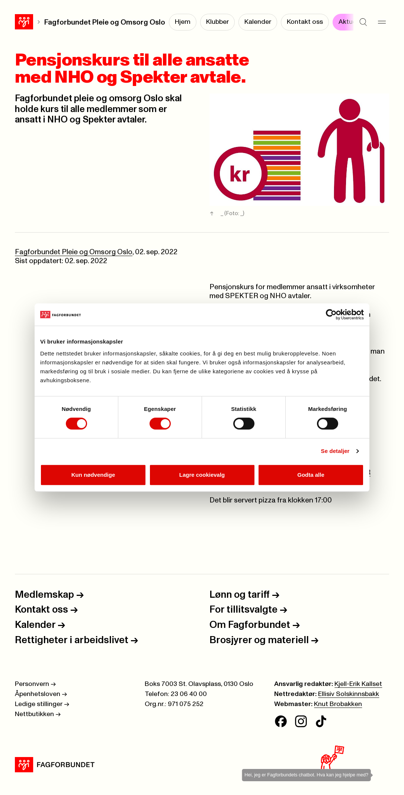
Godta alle (310, 475)
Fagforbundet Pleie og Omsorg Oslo (104, 22)
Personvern (35, 684)
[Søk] (363, 22)
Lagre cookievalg (202, 475)
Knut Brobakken (338, 704)
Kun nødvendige (93, 475)
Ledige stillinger (42, 704)
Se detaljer (335, 451)
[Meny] (381, 22)
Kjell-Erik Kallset (358, 684)
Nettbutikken (38, 714)
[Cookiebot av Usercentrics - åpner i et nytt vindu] (331, 314)
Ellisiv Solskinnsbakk (348, 694)
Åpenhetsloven (41, 694)
